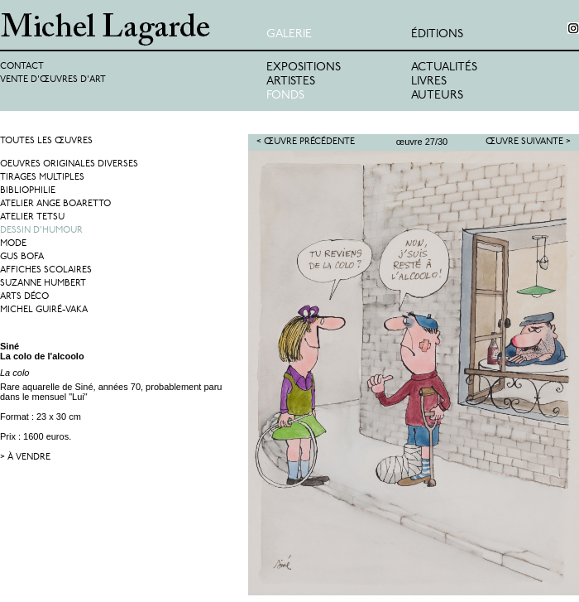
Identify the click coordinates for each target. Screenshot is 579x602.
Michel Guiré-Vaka (44, 310)
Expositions (303, 67)
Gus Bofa (22, 257)
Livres (429, 81)
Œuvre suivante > (528, 142)
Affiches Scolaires (46, 270)
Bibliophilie (27, 190)
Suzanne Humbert (43, 283)
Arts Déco (24, 296)
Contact (22, 66)
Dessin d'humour (41, 230)
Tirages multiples (42, 177)
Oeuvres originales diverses (69, 164)
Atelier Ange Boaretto (55, 204)
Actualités (444, 67)
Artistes (290, 81)
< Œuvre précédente (305, 142)
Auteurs (437, 95)
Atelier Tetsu (32, 217)
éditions (437, 34)
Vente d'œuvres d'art (53, 79)
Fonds (285, 95)
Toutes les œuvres (46, 141)
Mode (13, 243)
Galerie (289, 34)
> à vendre (25, 457)
